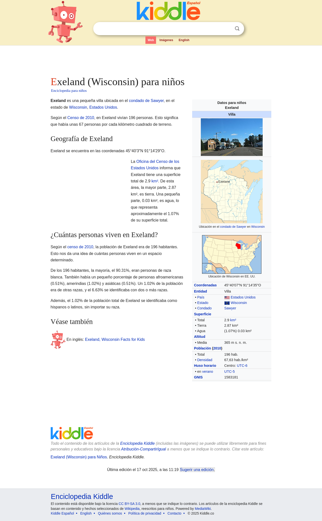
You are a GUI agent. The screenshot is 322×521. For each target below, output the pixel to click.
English (184, 40)
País (200, 297)
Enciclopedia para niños (69, 91)
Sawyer (230, 308)
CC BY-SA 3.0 (129, 504)
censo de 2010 (80, 247)
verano (207, 371)
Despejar (227, 29)
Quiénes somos (110, 513)
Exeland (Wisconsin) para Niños (79, 457)
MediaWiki (203, 509)
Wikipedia (132, 509)
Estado (202, 303)
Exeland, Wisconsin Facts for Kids (115, 339)
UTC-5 (229, 371)
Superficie (202, 314)
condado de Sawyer (233, 226)
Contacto (174, 513)
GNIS (198, 377)
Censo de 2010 (80, 118)
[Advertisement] (161, 59)
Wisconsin (258, 226)
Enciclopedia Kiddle (82, 496)
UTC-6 (242, 366)
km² (233, 320)
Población (202, 348)
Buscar (237, 28)
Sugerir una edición (197, 470)
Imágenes (166, 40)
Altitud (199, 337)
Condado (204, 308)
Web (151, 40)
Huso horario (205, 366)
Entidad (200, 291)
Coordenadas (205, 285)
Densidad (204, 360)
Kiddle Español (62, 513)
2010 (217, 348)
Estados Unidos (243, 297)
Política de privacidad (144, 513)
